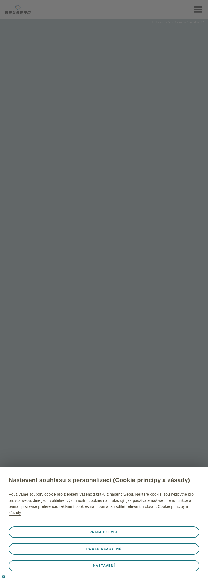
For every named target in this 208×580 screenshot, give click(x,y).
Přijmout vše (103, 532)
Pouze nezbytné (104, 549)
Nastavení (104, 566)
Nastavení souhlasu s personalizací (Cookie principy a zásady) (99, 480)
